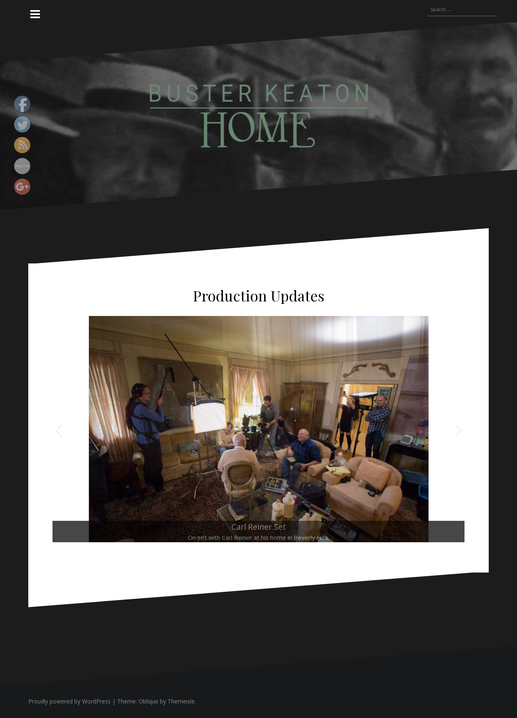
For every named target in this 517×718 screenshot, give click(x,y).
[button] (58, 429)
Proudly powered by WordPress (69, 701)
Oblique (148, 701)
